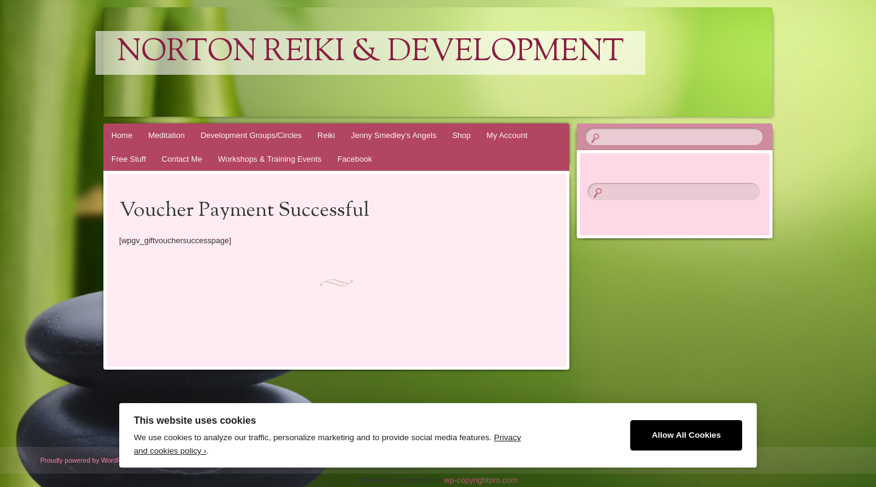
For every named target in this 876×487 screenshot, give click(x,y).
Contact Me (182, 159)
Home (122, 135)
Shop (461, 135)
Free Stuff (128, 159)
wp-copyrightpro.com (481, 480)
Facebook (355, 159)
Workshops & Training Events (269, 159)
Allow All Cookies (686, 435)
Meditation (166, 135)
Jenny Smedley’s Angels (394, 135)
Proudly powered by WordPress (87, 460)
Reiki (326, 135)
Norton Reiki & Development (370, 53)
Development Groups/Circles (251, 135)
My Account (507, 135)
